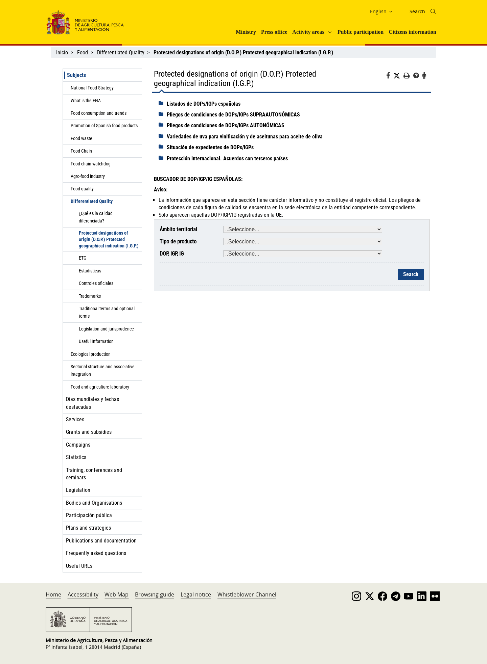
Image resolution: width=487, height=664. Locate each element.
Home (53, 594)
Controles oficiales (96, 283)
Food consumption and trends (98, 113)
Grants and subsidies (89, 432)
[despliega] (163, 103)
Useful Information (96, 341)
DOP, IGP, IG (172, 253)
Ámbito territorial (178, 229)
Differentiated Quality (120, 52)
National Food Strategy (92, 87)
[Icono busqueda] (433, 11)
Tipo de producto (178, 241)
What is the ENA (86, 100)
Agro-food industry (88, 176)
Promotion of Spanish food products (104, 125)
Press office (274, 32)
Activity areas (308, 32)
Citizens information (412, 32)
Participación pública (89, 515)
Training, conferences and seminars (94, 474)
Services (75, 419)
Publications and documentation (101, 540)
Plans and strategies (88, 528)
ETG (82, 258)
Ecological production (91, 354)
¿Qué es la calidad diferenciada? (96, 217)
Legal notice (196, 594)
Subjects (76, 75)
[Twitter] (398, 76)
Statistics (76, 457)
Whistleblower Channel (246, 594)
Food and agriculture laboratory (100, 387)
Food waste (81, 138)
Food (82, 52)
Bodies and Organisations (94, 503)
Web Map (117, 594)
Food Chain (81, 151)
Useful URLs (79, 566)
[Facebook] (389, 77)
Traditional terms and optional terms (107, 312)
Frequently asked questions (96, 553)
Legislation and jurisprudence (106, 328)
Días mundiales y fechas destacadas (92, 403)
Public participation (361, 32)
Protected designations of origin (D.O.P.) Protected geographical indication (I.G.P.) (109, 239)
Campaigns (78, 445)
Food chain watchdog (91, 163)
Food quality (82, 188)
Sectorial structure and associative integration (103, 370)
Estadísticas (90, 270)
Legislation (78, 490)
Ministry (246, 32)
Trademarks (90, 296)
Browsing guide (154, 594)
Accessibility (83, 594)
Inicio (62, 52)
